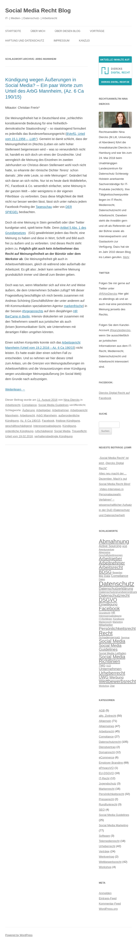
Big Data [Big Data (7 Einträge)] (104, 575)
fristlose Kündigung (68, 420)
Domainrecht (107, 752)
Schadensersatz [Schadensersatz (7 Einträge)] (109, 637)
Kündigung (69, 425)
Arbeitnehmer (60, 410)
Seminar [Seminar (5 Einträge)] (125, 637)
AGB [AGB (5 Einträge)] (124, 546)
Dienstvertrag (107, 747)
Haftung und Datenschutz (24, 40)
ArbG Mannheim (46, 415)
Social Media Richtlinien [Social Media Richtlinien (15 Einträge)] (112, 659)
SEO (102, 809)
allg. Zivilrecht (107, 715)
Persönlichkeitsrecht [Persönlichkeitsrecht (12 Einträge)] (117, 628)
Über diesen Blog (67, 31)
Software (104, 835)
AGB (102, 710)
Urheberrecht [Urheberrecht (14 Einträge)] (112, 672)
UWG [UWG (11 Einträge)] (104, 677)
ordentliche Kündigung (19, 431)
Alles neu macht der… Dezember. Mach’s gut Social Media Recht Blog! (114, 479)
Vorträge (97, 31)
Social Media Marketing (113, 825)
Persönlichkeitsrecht (111, 794)
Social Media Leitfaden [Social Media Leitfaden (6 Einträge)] (112, 653)
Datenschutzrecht (110, 741)
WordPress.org (108, 908)
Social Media (62, 431)
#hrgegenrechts (32, 311)
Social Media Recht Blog (38, 10)
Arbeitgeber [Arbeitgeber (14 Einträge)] (110, 558)
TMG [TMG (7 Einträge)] (102, 665)
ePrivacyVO (106, 767)
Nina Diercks (72, 399)
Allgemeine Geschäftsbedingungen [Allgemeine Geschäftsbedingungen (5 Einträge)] (111, 553)
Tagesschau (44, 207)
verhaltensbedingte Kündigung (53, 436)
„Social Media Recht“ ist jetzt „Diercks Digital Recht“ (114, 463)
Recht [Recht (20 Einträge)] (105, 633)
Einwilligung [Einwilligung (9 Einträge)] (108, 604)
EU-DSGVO (106, 773)
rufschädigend (44, 431)
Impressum (61, 40)
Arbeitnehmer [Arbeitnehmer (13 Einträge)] (112, 563)
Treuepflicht (79, 431)
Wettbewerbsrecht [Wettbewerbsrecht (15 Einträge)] (117, 681)
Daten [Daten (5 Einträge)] (102, 579)
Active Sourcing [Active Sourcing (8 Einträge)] (110, 546)
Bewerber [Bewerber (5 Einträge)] (117, 572)
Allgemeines (106, 726)
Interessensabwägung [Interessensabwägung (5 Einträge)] (110, 615)
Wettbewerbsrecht (110, 861)
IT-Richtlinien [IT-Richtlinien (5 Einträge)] (105, 619)
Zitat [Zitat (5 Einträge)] (112, 685)
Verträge (104, 851)
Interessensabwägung (47, 425)
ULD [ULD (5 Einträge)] (108, 665)
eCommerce (106, 757)
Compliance (29, 405)
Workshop (105, 867)
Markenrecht (106, 788)
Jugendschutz (107, 783)
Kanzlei (84, 40)
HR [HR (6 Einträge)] (113, 612)
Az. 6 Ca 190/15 (30, 420)
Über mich (38, 31)
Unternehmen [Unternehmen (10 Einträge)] (110, 669)
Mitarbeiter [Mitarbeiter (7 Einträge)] (106, 624)
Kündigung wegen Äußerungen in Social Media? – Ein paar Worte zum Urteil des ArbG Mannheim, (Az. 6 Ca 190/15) (44, 88)
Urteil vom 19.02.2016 (19, 436)
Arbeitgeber (43, 410)
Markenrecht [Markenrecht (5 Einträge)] (105, 622)
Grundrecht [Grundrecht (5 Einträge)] (104, 612)
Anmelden (105, 893)
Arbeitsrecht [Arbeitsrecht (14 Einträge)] (111, 567)
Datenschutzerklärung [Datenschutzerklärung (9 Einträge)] (116, 589)
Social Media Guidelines (53, 405)
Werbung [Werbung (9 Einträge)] (116, 677)
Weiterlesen (15, 389)
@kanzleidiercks (120, 330)
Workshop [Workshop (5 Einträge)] (104, 685)
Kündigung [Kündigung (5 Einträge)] (118, 619)
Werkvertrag (106, 856)
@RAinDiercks (108, 293)
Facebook (48, 420)
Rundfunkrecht (108, 804)
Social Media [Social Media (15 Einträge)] (112, 641)
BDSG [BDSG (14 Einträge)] (105, 571)
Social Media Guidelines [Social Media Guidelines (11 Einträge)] (110, 647)
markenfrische (73, 306)
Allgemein (105, 721)
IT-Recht (104, 778)
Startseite (13, 31)
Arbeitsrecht (12, 405)
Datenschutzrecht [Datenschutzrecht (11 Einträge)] (114, 595)
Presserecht (106, 799)
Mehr (126, 257)
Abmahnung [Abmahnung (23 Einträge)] (114, 541)
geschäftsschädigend (18, 425)
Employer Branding (111, 762)
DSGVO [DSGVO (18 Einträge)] (108, 600)
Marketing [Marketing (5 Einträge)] (117, 622)
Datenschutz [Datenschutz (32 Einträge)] (116, 583)
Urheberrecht (107, 846)
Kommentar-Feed (110, 903)
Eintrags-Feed (108, 898)
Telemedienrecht (109, 841)
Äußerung (28, 410)
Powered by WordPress (19, 935)
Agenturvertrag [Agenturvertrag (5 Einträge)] (106, 549)
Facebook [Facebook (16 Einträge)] (109, 608)
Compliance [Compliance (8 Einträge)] (119, 575)
